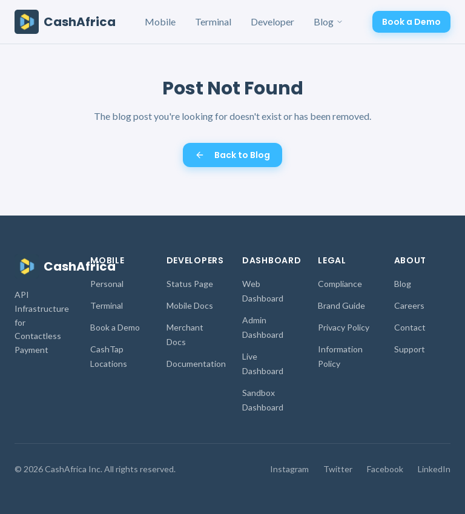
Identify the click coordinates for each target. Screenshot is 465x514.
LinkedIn (434, 469)
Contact (410, 327)
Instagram (289, 469)
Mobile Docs (190, 305)
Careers (409, 305)
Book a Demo (411, 22)
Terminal (213, 21)
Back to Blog (232, 155)
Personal (107, 283)
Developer (272, 21)
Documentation (196, 363)
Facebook (385, 469)
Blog (328, 21)
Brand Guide (341, 305)
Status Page (190, 283)
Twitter (337, 469)
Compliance (340, 283)
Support (409, 349)
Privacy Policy (343, 327)
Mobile (160, 21)
